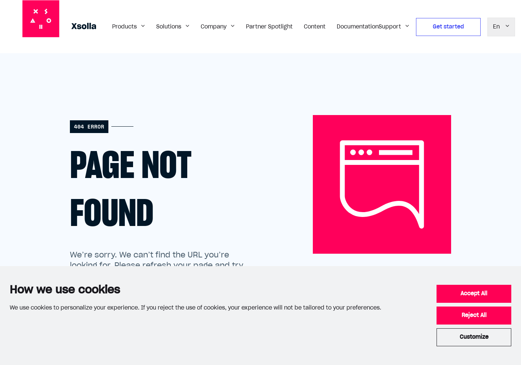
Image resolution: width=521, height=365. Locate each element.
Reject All (474, 315)
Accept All (473, 293)
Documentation (358, 27)
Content (315, 27)
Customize (474, 337)
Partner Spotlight (269, 27)
